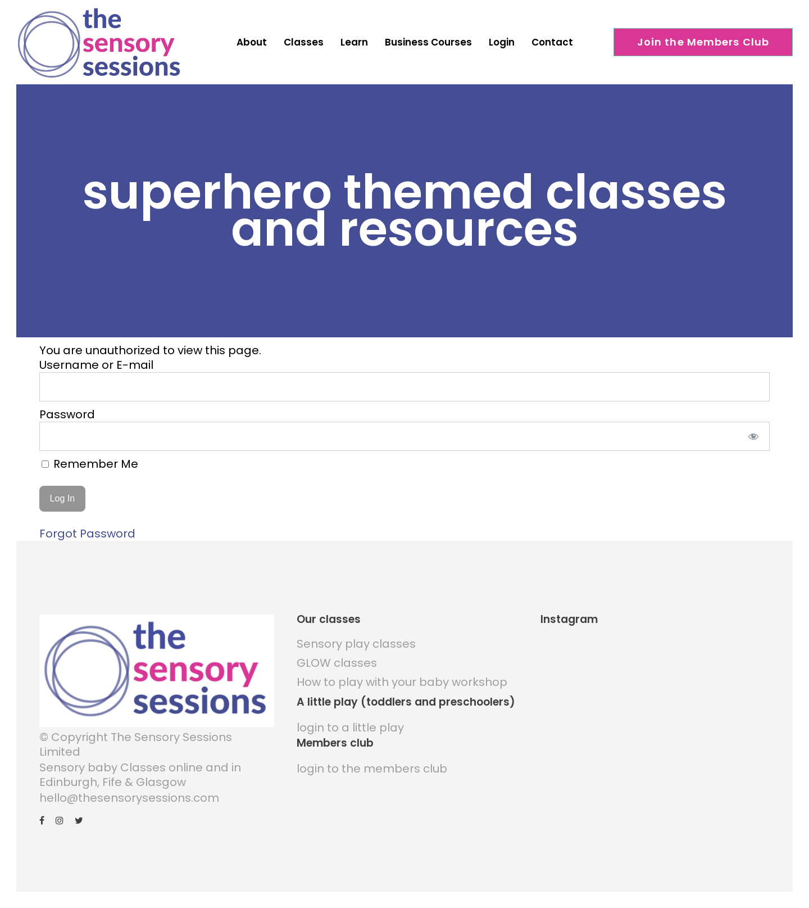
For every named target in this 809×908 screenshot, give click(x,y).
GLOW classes (337, 663)
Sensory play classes (356, 644)
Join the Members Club (703, 42)
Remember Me (90, 464)
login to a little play (350, 727)
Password (67, 414)
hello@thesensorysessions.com (129, 798)
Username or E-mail (96, 365)
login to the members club (372, 768)
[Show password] (754, 436)
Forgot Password (87, 533)
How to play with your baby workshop (402, 682)
